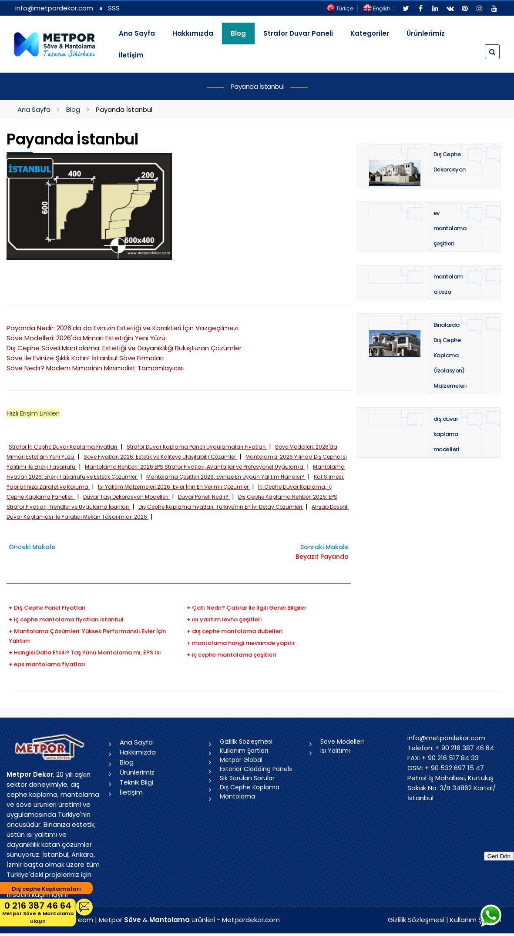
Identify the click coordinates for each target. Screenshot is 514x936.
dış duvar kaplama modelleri (446, 434)
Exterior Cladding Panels (256, 769)
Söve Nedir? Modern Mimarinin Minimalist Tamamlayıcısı (95, 367)
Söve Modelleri (342, 741)
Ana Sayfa (137, 33)
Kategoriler (369, 33)
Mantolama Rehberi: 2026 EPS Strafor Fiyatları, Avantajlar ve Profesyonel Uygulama (195, 466)
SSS (114, 8)
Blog (73, 109)
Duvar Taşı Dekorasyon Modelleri (126, 496)
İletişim (131, 55)
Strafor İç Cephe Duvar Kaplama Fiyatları (63, 446)
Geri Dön (499, 856)
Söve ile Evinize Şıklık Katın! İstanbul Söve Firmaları (85, 357)
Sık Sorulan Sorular (247, 778)
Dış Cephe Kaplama (249, 787)
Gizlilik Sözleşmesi (246, 741)
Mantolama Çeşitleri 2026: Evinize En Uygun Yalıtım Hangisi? (226, 476)
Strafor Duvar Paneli (298, 33)
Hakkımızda (192, 33)
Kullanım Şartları (244, 750)
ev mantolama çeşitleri (450, 228)
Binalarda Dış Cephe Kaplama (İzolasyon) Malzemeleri (450, 355)
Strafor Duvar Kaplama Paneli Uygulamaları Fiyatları (197, 446)
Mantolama (237, 796)
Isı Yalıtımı (335, 750)
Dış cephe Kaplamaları (46, 889)
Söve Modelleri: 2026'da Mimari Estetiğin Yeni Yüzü (86, 337)
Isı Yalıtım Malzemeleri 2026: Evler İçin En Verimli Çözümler (174, 486)
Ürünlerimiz (425, 33)
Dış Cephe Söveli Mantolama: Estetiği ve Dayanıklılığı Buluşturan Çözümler (124, 347)
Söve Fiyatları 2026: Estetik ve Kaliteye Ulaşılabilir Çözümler (160, 456)
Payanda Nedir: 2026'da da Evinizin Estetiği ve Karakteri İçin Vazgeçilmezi (123, 327)
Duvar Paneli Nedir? (204, 496)
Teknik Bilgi (136, 782)
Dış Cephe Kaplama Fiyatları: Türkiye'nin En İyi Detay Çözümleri (220, 506)
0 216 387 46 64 (38, 912)
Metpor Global (241, 759)
